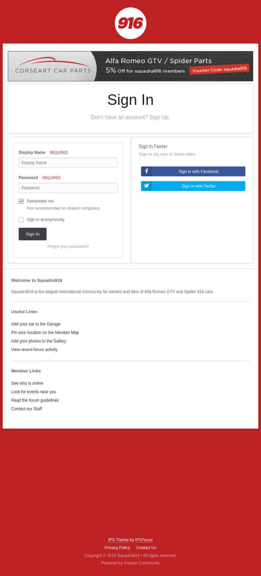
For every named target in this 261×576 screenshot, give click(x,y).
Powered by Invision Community (130, 563)
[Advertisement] (130, 483)
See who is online (27, 383)
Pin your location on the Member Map (45, 332)
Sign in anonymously (46, 219)
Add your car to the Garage (35, 324)
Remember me (40, 201)
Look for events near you (33, 391)
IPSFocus (144, 540)
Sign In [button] (32, 234)
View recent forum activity (34, 349)
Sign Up (159, 117)
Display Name (43, 152)
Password (39, 177)
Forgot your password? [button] (68, 246)
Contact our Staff (26, 408)
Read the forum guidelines (35, 400)
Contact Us (146, 547)
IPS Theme (118, 540)
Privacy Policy (117, 547)
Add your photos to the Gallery (38, 341)
